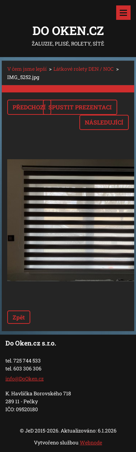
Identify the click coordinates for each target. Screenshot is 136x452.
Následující (104, 122)
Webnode (91, 442)
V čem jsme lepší (27, 68)
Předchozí (29, 107)
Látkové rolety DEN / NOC (83, 68)
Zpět (19, 317)
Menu (123, 12)
